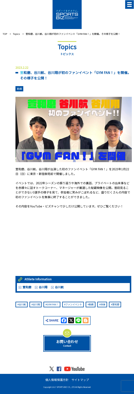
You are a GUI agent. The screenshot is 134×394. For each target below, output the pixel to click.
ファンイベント (73, 304)
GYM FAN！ (53, 304)
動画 (19, 88)
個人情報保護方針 (57, 380)
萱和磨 (27, 287)
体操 (103, 304)
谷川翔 (43, 287)
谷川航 (59, 287)
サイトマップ (80, 380)
